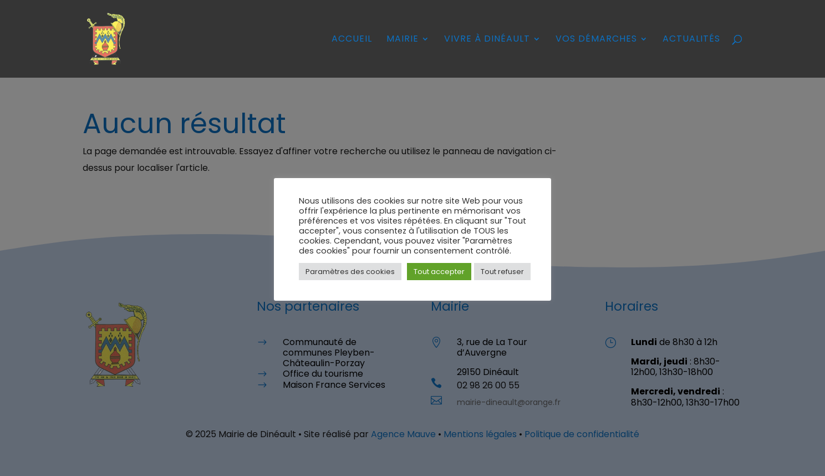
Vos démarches (596, 40)
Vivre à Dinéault (487, 40)
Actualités (691, 40)
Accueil (352, 40)
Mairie (402, 40)
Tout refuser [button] (502, 271)
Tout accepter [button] (439, 271)
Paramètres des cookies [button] (350, 271)
